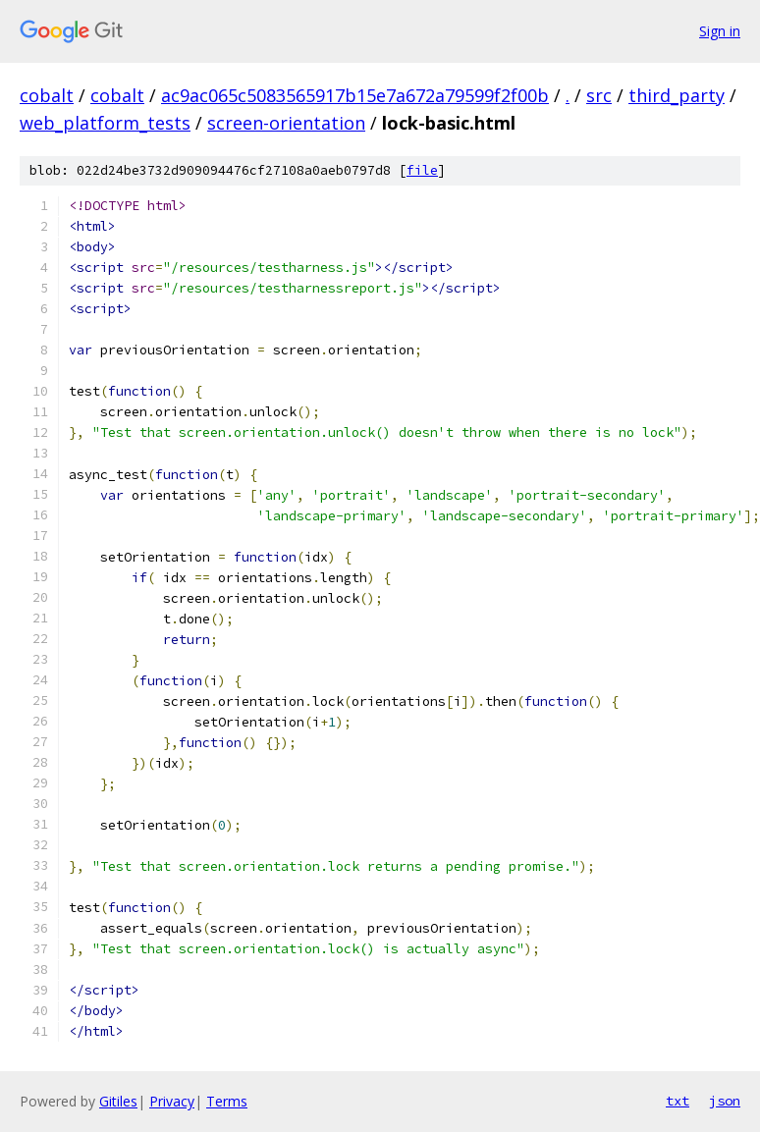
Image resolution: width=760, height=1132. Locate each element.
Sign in (719, 31)
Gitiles (118, 1101)
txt (677, 1100)
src (599, 95)
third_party (676, 95)
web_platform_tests (105, 123)
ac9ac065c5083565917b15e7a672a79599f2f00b (355, 95)
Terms (226, 1101)
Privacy (171, 1101)
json (724, 1100)
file (422, 170)
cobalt (47, 95)
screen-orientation (286, 123)
